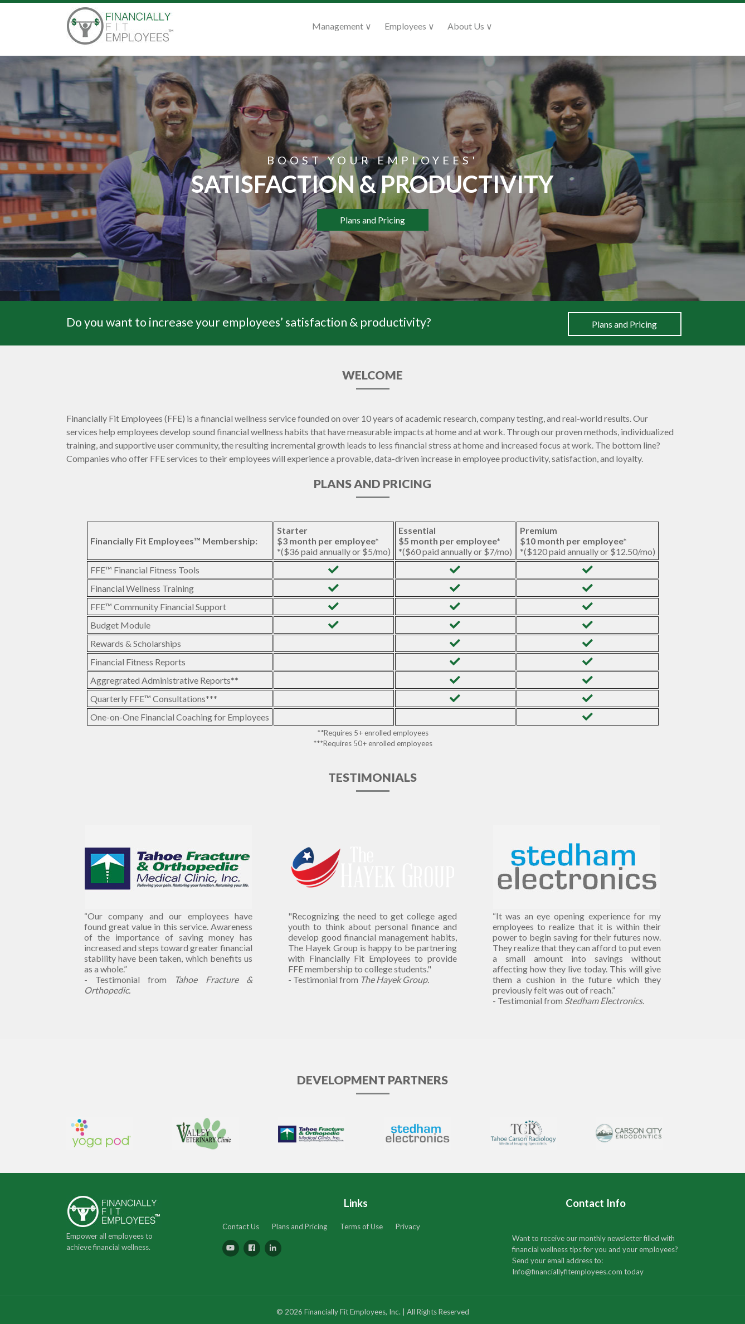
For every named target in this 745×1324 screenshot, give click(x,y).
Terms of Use (361, 1226)
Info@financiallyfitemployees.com (567, 1271)
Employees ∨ (409, 26)
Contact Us (240, 1226)
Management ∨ (342, 26)
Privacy (408, 1226)
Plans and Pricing (372, 220)
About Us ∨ (470, 26)
